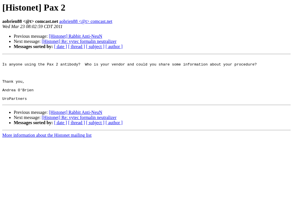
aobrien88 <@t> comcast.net (85, 21)
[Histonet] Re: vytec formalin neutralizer (79, 41)
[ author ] (114, 46)
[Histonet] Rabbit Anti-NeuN (75, 36)
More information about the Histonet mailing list (47, 143)
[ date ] (60, 46)
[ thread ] (76, 46)
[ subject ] (95, 46)
